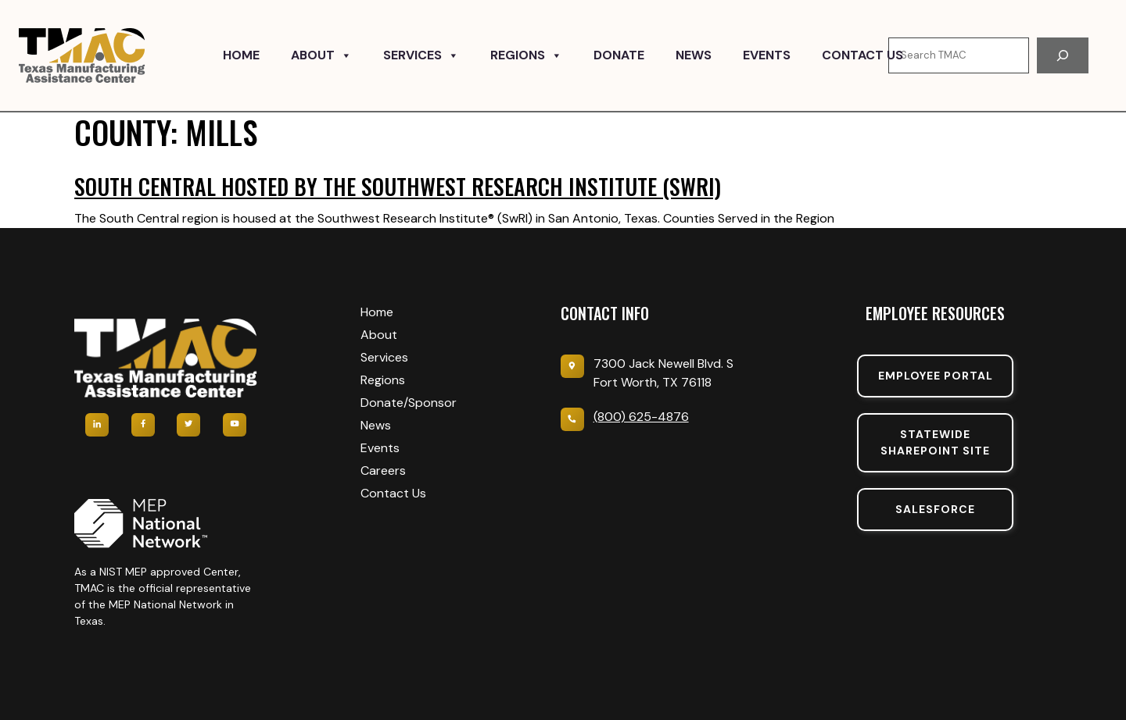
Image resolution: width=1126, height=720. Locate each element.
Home (241, 55)
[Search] (1062, 55)
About (321, 55)
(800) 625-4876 (641, 416)
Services (421, 55)
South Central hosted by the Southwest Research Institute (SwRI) (397, 186)
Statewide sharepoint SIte (935, 442)
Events (767, 55)
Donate (618, 55)
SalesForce (935, 509)
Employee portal (935, 376)
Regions (526, 55)
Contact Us (862, 55)
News (694, 55)
